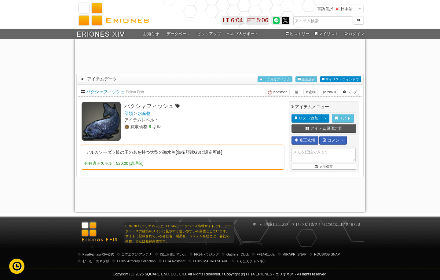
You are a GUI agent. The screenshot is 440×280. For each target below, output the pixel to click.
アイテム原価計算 (324, 128)
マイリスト (326, 34)
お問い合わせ (350, 224)
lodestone (278, 92)
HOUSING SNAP (327, 254)
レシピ (303, 224)
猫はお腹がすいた (173, 254)
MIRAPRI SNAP (294, 254)
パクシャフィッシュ (105, 91)
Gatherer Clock (237, 254)
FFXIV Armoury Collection (136, 261)
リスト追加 (306, 118)
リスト (343, 118)
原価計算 (306, 79)
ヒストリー (296, 34)
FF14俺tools (266, 254)
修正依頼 (305, 140)
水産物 (311, 92)
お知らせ (151, 33)
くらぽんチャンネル (251, 261)
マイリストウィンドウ (340, 79)
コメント (333, 140)
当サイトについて (324, 224)
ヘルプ (350, 92)
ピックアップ (209, 33)
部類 (128, 113)
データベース (178, 33)
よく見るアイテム (275, 79)
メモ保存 (323, 166)
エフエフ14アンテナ (136, 254)
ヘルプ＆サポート (242, 33)
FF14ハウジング (206, 254)
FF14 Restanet (174, 261)
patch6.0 (329, 92)
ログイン (353, 34)
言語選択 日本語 (335, 8)
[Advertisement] (220, 55)
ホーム (258, 224)
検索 (269, 224)
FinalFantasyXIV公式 (98, 254)
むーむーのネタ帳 (95, 261)
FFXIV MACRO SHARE (211, 261)
